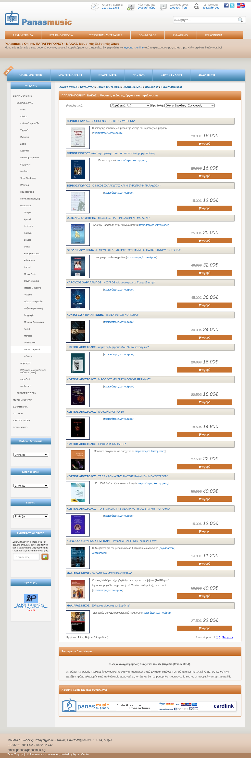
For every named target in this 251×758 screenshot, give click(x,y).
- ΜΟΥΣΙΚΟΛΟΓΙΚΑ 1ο (95, 411)
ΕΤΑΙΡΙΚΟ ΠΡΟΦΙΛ (61, 35)
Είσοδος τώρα (178, 7)
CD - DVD (139, 75)
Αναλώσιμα (25, 386)
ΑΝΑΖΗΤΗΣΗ (206, 75)
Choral (27, 267)
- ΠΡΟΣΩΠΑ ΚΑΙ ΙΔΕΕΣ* (96, 444)
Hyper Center (81, 754)
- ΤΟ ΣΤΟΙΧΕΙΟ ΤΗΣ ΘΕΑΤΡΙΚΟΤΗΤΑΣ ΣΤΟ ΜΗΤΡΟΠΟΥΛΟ (118, 508)
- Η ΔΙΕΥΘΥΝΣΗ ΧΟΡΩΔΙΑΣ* (103, 314)
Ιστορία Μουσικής (32, 288)
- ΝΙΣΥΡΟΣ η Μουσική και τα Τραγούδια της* (111, 282)
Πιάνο (23, 109)
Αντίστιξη (28, 226)
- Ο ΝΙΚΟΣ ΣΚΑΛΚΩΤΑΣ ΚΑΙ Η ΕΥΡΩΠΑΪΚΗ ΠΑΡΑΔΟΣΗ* (114, 185)
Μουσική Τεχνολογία (34, 322)
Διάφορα (28, 356)
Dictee (27, 246)
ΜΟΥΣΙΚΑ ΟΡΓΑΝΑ (70, 75)
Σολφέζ (27, 240)
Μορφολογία (30, 274)
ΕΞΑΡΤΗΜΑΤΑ (108, 75)
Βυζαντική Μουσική (33, 308)
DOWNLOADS (147, 35)
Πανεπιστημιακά (32, 349)
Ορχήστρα (25, 164)
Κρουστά (24, 151)
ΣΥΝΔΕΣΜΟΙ (180, 35)
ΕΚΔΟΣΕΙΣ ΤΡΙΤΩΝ (26, 393)
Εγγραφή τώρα (146, 7)
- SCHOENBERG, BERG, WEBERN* (101, 120)
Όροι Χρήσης (15, 754)
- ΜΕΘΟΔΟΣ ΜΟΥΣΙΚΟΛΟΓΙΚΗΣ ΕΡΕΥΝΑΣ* (109, 379)
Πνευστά (24, 137)
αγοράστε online (134, 47)
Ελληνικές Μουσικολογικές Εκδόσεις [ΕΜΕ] (33, 371)
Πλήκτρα (24, 185)
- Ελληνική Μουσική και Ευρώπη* (98, 605)
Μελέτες (28, 336)
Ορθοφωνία (30, 342)
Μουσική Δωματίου (29, 157)
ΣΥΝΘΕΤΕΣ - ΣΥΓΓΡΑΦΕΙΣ (105, 35)
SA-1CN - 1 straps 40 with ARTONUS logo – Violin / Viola (31, 606)
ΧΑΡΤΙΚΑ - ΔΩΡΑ (171, 75)
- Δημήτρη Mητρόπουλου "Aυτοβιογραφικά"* (108, 347)
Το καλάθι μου (211, 7)
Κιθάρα (23, 116)
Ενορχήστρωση (31, 253)
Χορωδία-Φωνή (28, 178)
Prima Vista (29, 260)
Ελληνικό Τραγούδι (29, 123)
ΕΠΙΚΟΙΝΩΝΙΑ (213, 35)
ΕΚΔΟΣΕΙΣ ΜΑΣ (25, 103)
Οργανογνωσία (31, 281)
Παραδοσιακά (27, 192)
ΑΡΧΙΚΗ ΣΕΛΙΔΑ (23, 35)
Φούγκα (28, 294)
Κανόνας (28, 233)
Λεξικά (27, 329)
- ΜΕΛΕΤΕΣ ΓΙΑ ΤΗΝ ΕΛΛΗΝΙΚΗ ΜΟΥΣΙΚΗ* (108, 217)
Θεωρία (27, 212)
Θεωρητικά (25, 205)
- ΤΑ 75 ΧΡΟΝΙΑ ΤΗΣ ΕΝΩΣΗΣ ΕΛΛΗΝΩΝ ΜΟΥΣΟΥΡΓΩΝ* (117, 476)
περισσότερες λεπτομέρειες (108, 133)
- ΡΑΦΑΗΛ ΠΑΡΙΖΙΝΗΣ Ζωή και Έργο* (112, 540)
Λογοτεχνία (25, 363)
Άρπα (23, 144)
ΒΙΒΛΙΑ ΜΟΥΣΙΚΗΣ (30, 75)
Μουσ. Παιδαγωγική (30, 199)
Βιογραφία (29, 315)
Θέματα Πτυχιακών (33, 301)
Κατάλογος (87, 86)
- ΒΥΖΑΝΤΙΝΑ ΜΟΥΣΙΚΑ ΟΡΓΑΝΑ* (99, 573)
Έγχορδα (24, 130)
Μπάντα (24, 171)
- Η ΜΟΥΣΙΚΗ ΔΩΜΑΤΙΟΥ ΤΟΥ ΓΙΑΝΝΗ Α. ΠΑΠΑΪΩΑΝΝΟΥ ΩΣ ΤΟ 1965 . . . (126, 250)
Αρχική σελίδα (68, 86)
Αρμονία (28, 219)
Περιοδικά (25, 379)
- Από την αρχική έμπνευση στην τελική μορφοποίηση (111, 153)
